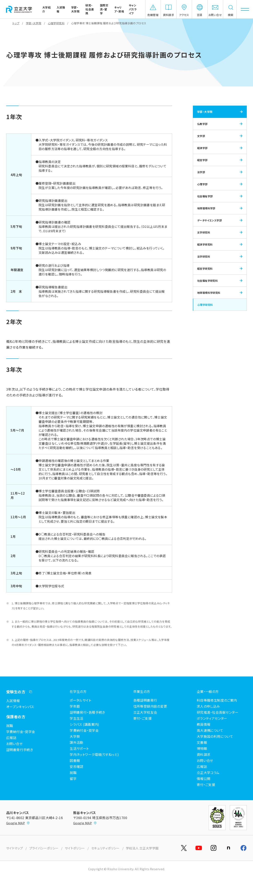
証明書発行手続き (19, 749)
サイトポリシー (75, 848)
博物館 (202, 748)
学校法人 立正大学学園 (142, 848)
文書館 (202, 742)
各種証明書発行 (145, 700)
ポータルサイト (80, 700)
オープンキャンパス (20, 706)
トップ (15, 23)
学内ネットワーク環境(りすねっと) (94, 754)
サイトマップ (14, 848)
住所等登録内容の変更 (150, 706)
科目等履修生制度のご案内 (217, 700)
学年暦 (75, 706)
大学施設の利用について (215, 736)
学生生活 (76, 718)
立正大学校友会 (145, 712)
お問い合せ (14, 743)
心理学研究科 (56, 23)
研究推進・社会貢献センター (217, 712)
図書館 (75, 760)
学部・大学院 (33, 23)
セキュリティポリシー (105, 848)
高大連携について (210, 730)
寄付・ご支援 (206, 784)
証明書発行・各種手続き (87, 712)
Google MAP (18, 823)
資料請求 (203, 754)
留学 (73, 778)
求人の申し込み (208, 706)
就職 (9, 725)
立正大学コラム (208, 772)
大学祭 (75, 736)
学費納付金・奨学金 (20, 731)
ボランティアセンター (212, 718)
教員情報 (203, 724)
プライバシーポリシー (44, 848)
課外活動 (76, 742)
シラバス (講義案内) (84, 724)
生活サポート (79, 748)
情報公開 (203, 778)
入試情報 (13, 700)
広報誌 (11, 737)
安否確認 (76, 766)
